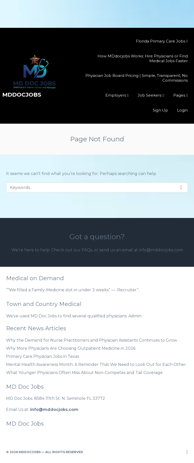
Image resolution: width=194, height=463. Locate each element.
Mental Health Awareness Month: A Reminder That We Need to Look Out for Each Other (96, 364)
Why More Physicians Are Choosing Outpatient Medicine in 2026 (70, 348)
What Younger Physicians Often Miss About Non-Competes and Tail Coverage (84, 372)
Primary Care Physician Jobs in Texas (42, 356)
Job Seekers (149, 95)
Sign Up (160, 110)
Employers (115, 95)
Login (182, 110)
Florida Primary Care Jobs (160, 41)
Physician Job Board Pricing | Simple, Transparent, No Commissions (136, 78)
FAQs (87, 250)
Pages (179, 95)
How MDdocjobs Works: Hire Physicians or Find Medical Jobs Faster (143, 58)
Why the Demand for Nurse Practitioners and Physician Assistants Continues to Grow (91, 340)
